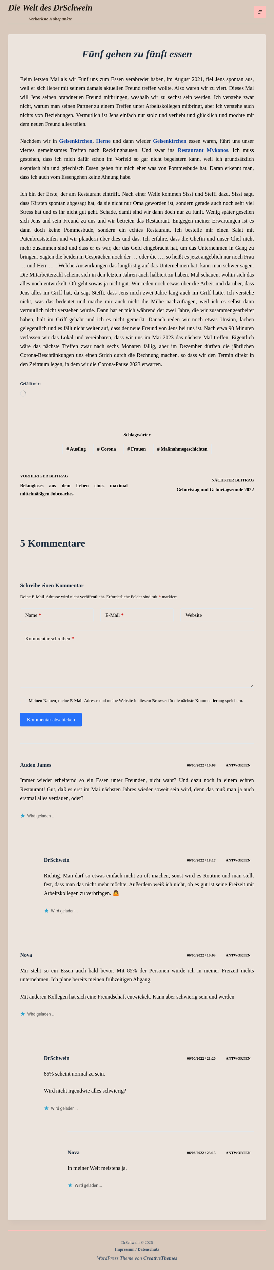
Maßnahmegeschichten (182, 449)
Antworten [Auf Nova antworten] (238, 955)
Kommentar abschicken (51, 719)
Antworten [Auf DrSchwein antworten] (238, 860)
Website (193, 615)
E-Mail (114, 615)
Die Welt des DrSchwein (50, 7)
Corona (106, 449)
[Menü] (260, 12)
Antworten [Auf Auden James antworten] (238, 765)
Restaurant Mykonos (203, 150)
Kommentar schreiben (49, 638)
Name (33, 615)
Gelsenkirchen (75, 141)
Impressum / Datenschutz (137, 1249)
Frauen (137, 449)
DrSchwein (57, 860)
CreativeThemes (160, 1258)
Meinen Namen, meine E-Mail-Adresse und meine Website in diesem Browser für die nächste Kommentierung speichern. (136, 700)
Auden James (35, 765)
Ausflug (75, 449)
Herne (103, 141)
